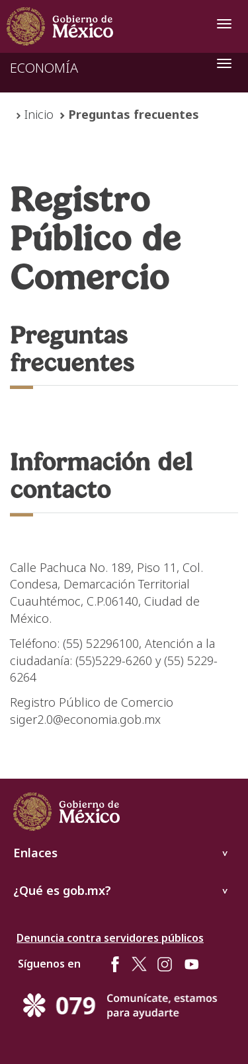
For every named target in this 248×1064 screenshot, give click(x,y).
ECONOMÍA (44, 68)
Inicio (39, 114)
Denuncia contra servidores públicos (110, 938)
